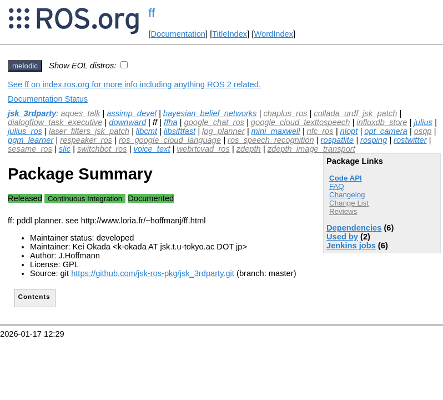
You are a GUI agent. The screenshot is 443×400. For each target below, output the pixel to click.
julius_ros (25, 131)
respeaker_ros (86, 140)
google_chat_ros (214, 122)
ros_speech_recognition (271, 140)
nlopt (349, 131)
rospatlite (337, 140)
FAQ (336, 186)
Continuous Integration (85, 198)
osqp (423, 131)
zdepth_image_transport (311, 148)
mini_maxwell (275, 131)
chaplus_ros (285, 113)
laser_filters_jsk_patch (89, 131)
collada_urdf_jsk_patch (355, 113)
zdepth (248, 148)
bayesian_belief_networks (210, 113)
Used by (342, 236)
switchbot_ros (102, 148)
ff (151, 13)
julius (423, 122)
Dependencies (353, 227)
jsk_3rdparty (32, 113)
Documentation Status (48, 98)
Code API (345, 178)
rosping (373, 140)
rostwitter (410, 140)
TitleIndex (229, 33)
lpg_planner (223, 131)
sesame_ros (30, 148)
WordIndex (273, 33)
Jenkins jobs (351, 245)
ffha (170, 122)
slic (65, 148)
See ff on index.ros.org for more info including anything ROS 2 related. (134, 84)
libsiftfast (179, 131)
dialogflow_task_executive (55, 122)
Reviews (343, 211)
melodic (25, 66)
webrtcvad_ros (203, 148)
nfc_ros (320, 131)
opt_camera (385, 131)
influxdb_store (381, 122)
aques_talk (80, 113)
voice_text (151, 148)
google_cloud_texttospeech (300, 122)
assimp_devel (132, 113)
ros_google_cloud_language (170, 140)
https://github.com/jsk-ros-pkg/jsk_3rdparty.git (152, 273)
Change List (349, 203)
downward (127, 122)
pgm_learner (30, 140)
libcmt (146, 131)
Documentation (177, 33)
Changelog (347, 195)
